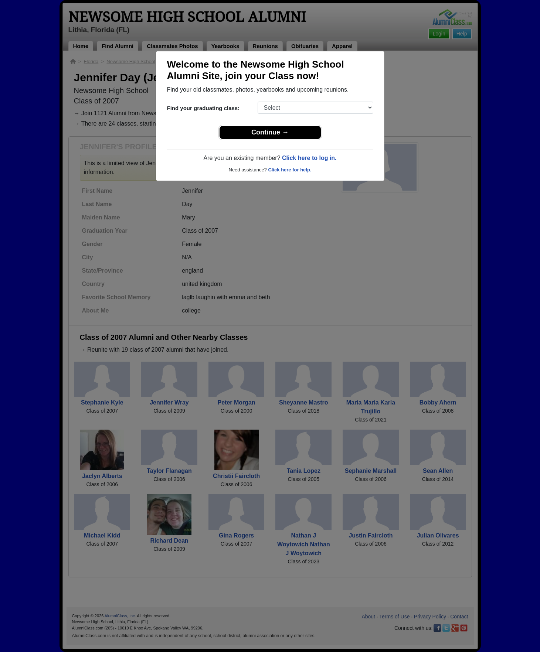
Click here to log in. (309, 158)
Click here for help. (289, 170)
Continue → (270, 132)
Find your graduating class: (203, 108)
